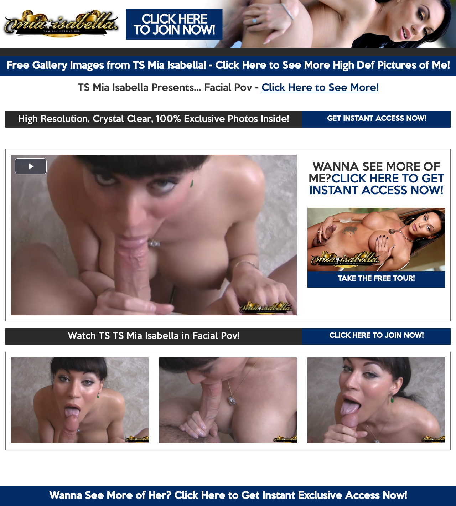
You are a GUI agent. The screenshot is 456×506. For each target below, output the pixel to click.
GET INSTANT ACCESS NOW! (376, 119)
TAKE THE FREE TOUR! (376, 279)
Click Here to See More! (320, 88)
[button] (31, 166)
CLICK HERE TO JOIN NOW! (376, 336)
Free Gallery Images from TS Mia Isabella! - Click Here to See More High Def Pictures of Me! (228, 66)
